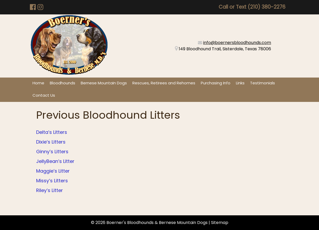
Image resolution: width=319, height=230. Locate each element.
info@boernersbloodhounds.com (237, 43)
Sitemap (219, 223)
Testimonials (262, 83)
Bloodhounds (62, 83)
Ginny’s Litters (52, 151)
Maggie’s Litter (53, 171)
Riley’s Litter (49, 190)
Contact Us (44, 95)
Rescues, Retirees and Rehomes (163, 83)
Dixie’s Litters (51, 142)
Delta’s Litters (51, 132)
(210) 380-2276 (266, 6)
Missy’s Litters (52, 180)
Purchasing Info (215, 83)
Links (240, 83)
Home (38, 83)
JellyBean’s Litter (55, 161)
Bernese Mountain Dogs (104, 83)
